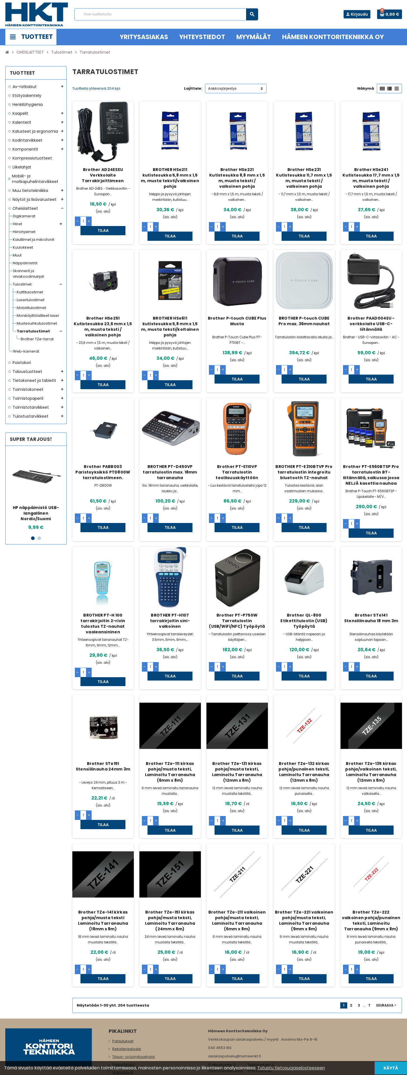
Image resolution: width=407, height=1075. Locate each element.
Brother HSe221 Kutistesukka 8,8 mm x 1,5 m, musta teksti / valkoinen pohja (237, 178)
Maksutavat (122, 1017)
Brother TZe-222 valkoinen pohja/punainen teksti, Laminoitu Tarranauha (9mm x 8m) (371, 875)
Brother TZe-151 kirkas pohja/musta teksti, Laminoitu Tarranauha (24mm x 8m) (170, 875)
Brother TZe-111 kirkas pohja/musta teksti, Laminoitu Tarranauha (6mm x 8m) (170, 735)
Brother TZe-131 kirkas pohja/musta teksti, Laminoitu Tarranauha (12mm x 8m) (237, 735)
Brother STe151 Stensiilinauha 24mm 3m (103, 730)
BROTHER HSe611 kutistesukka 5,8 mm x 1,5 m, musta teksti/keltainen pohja (170, 317)
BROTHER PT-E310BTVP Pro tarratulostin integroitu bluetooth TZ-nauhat (303, 454)
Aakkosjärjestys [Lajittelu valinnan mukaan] (222, 88)
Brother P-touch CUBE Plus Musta (237, 311)
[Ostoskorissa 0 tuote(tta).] (389, 14)
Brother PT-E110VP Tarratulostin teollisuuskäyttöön (237, 454)
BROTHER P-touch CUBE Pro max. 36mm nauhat (304, 311)
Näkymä (365, 88)
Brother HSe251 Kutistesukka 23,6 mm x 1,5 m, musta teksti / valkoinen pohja (103, 317)
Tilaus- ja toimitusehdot (133, 1002)
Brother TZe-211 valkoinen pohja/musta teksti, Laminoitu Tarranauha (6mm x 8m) (237, 875)
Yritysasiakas (124, 1025)
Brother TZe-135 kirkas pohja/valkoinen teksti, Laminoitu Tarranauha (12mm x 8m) (371, 735)
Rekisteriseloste (126, 994)
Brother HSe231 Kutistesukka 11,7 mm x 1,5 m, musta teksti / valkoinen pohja (304, 178)
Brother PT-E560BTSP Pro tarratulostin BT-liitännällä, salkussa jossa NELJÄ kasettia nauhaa (371, 457)
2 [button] (39, 538)
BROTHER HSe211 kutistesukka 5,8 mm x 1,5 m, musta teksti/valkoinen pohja (170, 178)
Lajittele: (193, 88)
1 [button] (33, 538)
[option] (36, 490)
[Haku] (166, 14)
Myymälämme (125, 1033)
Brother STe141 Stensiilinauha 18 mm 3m (371, 590)
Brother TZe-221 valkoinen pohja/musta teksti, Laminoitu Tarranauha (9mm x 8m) (304, 875)
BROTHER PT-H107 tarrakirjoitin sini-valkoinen (170, 593)
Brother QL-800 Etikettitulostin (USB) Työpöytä (303, 593)
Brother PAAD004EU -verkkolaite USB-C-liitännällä (371, 314)
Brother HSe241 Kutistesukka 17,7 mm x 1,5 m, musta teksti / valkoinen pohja (370, 178)
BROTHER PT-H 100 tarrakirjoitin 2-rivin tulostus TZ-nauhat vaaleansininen (102, 596)
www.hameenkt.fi (224, 1025)
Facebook (10, 1035)
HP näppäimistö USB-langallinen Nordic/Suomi (36, 513)
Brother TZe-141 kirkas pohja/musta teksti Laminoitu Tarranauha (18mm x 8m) (103, 875)
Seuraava (386, 950)
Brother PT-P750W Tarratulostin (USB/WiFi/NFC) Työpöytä (237, 593)
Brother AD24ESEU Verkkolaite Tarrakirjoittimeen (103, 175)
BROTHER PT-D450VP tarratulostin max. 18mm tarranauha (170, 454)
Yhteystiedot (123, 1009)
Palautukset (123, 986)
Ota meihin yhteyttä (129, 1041)
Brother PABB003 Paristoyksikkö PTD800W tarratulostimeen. (102, 454)
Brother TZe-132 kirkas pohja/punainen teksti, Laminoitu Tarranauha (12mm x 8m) (304, 735)
